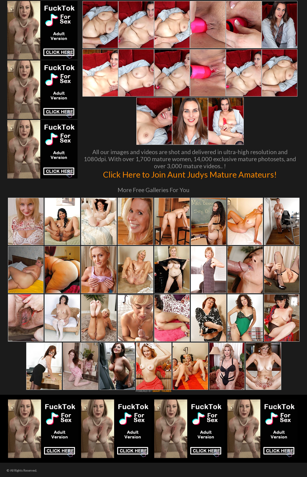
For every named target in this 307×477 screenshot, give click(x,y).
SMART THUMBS (161, 391)
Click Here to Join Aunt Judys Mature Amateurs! (190, 174)
